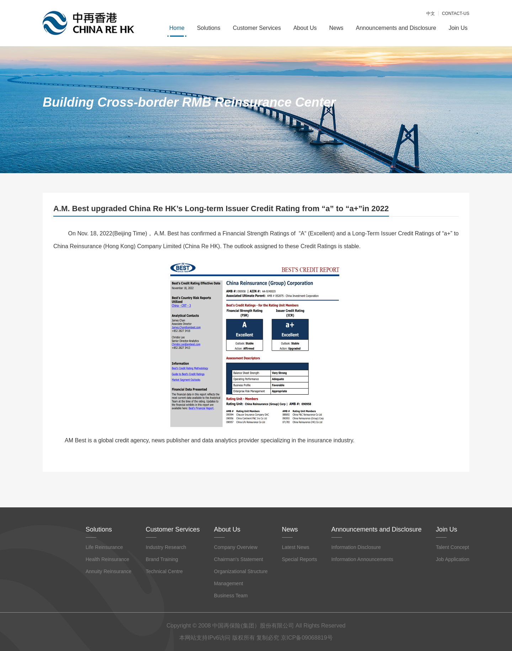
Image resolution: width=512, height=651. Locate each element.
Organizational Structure (241, 571)
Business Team (231, 595)
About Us (305, 28)
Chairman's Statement (238, 559)
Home (177, 28)
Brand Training (162, 559)
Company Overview (235, 547)
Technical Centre (164, 571)
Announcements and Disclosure (396, 28)
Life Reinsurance (104, 547)
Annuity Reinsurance (109, 571)
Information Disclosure (356, 547)
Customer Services (257, 28)
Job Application (452, 559)
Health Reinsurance (107, 559)
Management (228, 583)
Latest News (295, 547)
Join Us (458, 28)
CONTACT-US (455, 13)
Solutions (208, 28)
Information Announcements (362, 559)
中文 (430, 13)
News (336, 28)
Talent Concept (452, 547)
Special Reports (299, 559)
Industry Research (166, 547)
